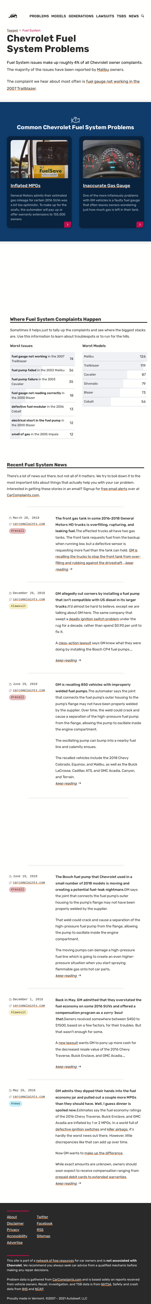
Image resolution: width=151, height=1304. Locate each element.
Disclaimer (15, 1223)
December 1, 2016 (28, 999)
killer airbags (117, 1129)
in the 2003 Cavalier (33, 381)
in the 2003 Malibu (38, 370)
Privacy (13, 1230)
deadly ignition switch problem (94, 619)
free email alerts (114, 489)
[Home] (13, 16)
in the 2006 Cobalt (38, 409)
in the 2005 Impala (35, 434)
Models (58, 16)
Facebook (44, 1223)
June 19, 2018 (25, 876)
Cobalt (89, 401)
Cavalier (90, 374)
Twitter (42, 1217)
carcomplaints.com (29, 524)
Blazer (88, 392)
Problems (39, 16)
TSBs (121, 16)
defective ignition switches (77, 1129)
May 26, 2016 (24, 1090)
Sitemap (43, 1236)
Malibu (103, 69)
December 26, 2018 (29, 593)
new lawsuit (68, 1043)
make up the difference (103, 1153)
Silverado (91, 383)
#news (15, 1103)
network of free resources (55, 1260)
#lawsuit (18, 606)
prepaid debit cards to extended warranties (90, 1177)
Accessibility (17, 1236)
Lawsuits (105, 16)
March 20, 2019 (26, 518)
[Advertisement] (75, 274)
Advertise (15, 1242)
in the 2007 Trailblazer (38, 359)
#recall (17, 531)
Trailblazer (91, 365)
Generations (81, 16)
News (134, 16)
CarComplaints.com (23, 495)
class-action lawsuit (75, 643)
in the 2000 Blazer (38, 395)
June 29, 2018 (25, 684)
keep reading (76, 660)
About (12, 1217)
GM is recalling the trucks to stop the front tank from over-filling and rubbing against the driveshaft (98, 556)
